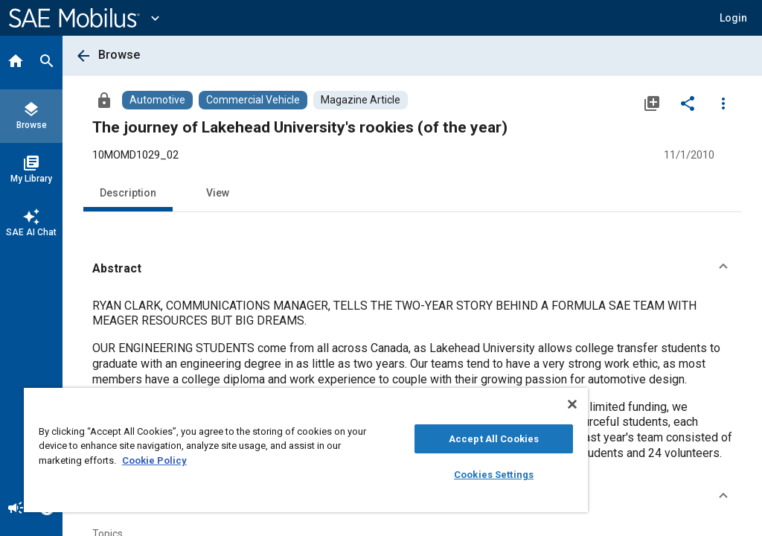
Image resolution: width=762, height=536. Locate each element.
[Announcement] (15, 509)
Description (128, 193)
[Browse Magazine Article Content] (360, 100)
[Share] (687, 103)
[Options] (723, 103)
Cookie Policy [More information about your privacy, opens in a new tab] (154, 460)
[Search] (47, 62)
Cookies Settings (494, 474)
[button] (412, 269)
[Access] (104, 100)
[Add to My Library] (652, 103)
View (217, 193)
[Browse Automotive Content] (157, 100)
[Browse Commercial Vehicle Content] (253, 100)
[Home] (15, 62)
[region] (306, 450)
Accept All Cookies (494, 438)
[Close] (572, 404)
